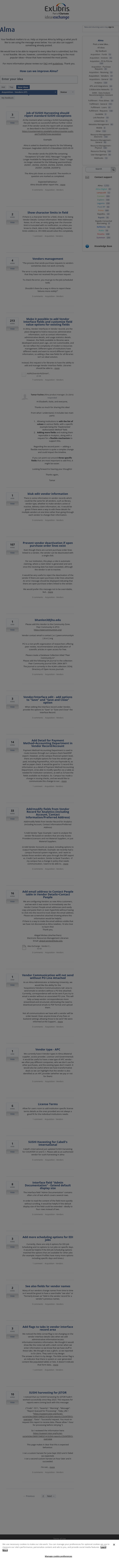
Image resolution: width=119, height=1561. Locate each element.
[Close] (114, 1549)
